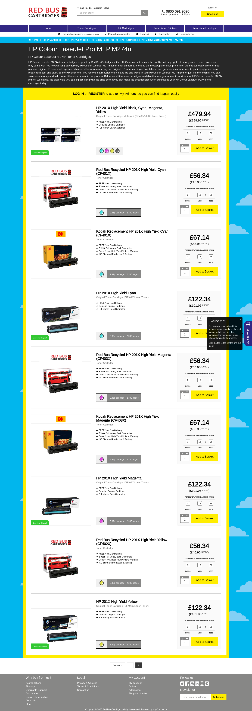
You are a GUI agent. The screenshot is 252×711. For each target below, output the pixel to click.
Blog (106, 8)
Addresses (135, 689)
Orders (132, 686)
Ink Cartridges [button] (126, 28)
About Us (31, 700)
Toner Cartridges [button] (86, 28)
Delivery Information (37, 697)
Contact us (83, 689)
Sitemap (30, 686)
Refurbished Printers (165, 28)
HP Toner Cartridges (76, 39)
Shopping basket (138, 693)
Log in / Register (89, 8)
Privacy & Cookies (87, 682)
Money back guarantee (117, 34)
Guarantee (32, 693)
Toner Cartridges (51, 39)
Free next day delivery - (78, 34)
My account (135, 682)
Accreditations (33, 682)
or (89, 93)
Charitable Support (36, 689)
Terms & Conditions (88, 686)
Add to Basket (204, 148)
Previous (117, 665)
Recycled (142, 34)
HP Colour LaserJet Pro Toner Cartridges (115, 39)
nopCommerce (160, 709)
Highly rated (162, 34)
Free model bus (185, 34)
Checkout (212, 13)
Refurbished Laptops (204, 28)
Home (48, 28)
